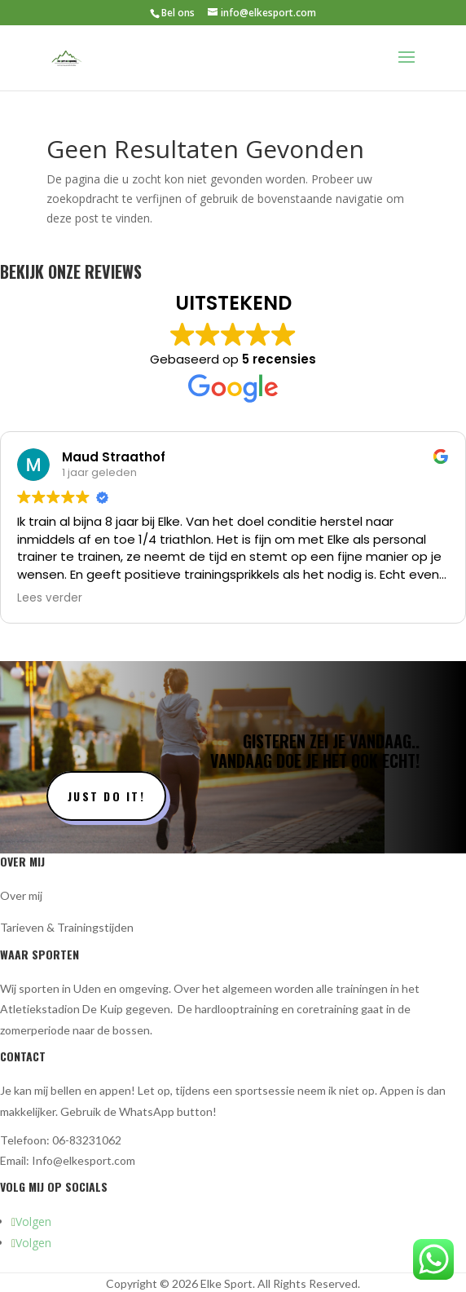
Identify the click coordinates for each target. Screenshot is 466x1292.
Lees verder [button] (49, 598)
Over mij (21, 895)
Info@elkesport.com (83, 1160)
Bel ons (178, 13)
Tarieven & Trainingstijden (67, 927)
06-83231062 (86, 1140)
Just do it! (106, 796)
